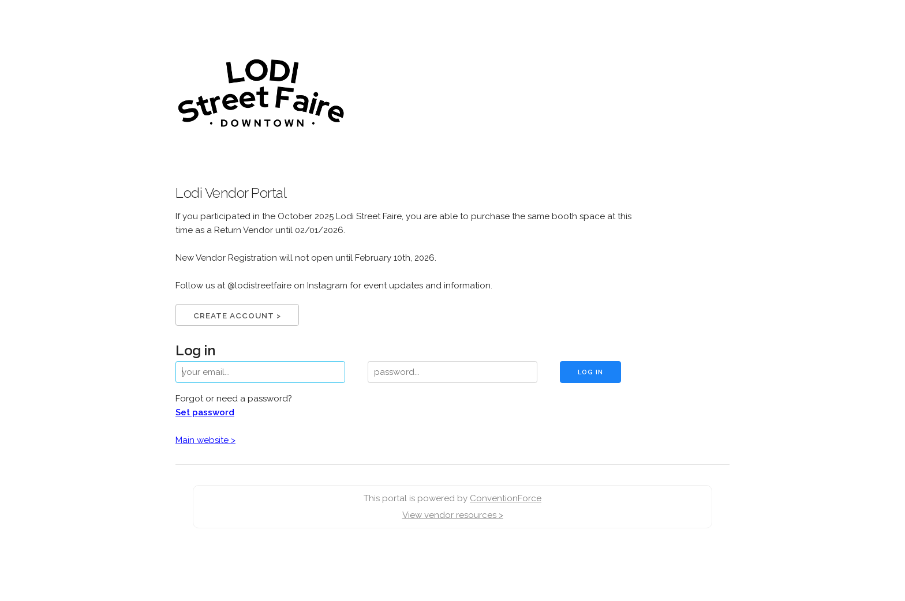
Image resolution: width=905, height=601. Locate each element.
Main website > (205, 440)
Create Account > (237, 315)
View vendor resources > (452, 515)
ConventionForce (505, 498)
